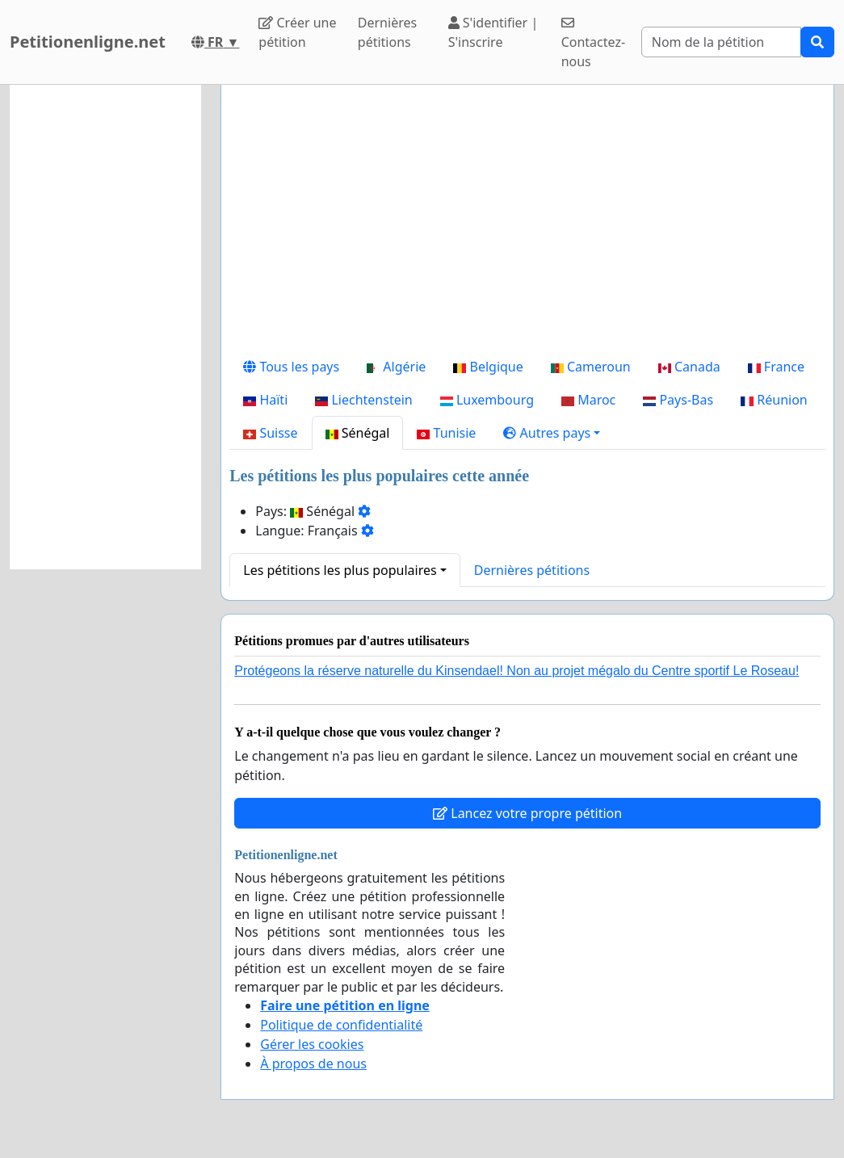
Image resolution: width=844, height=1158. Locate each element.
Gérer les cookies (311, 1044)
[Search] (721, 42)
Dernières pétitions (387, 32)
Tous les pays (291, 367)
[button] (551, 433)
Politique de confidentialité (341, 1025)
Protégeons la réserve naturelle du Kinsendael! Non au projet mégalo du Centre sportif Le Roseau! (516, 671)
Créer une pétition (297, 32)
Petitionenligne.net (88, 41)
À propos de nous (313, 1063)
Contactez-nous (593, 43)
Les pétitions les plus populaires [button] (339, 570)
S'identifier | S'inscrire (493, 32)
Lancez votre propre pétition (527, 813)
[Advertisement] (527, 224)
